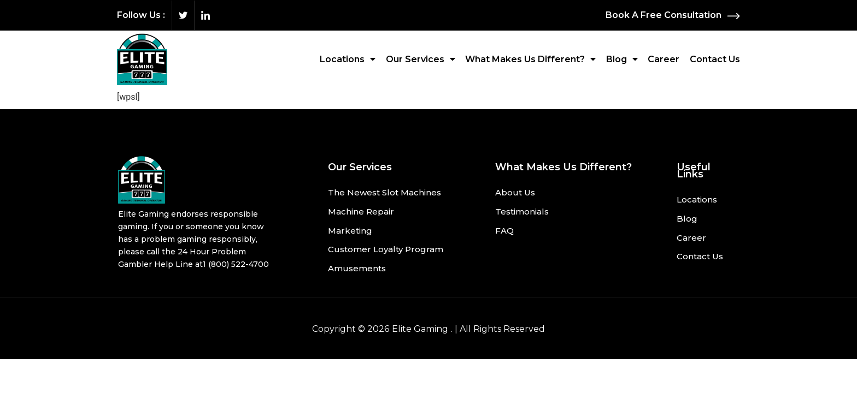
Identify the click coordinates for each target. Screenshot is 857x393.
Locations (347, 59)
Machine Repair (361, 212)
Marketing (350, 231)
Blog (622, 59)
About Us (515, 193)
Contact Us (715, 59)
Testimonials (522, 212)
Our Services (420, 59)
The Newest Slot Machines (384, 193)
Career (663, 59)
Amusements (357, 269)
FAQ (504, 231)
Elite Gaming (420, 329)
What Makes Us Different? (530, 59)
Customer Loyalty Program (385, 250)
